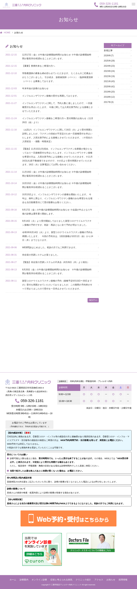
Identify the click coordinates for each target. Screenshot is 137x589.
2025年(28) (109, 61)
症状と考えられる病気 (61, 579)
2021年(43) (109, 81)
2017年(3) (109, 102)
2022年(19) (109, 76)
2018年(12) (109, 97)
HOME (7, 32)
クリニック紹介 (83, 579)
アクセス (98, 579)
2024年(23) (109, 66)
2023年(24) (109, 71)
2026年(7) (109, 55)
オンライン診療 (39, 579)
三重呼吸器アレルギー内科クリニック (66, 585)
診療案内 (24, 579)
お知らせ (110, 579)
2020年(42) (109, 86)
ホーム (13, 579)
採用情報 (123, 579)
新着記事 (108, 50)
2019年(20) (109, 92)
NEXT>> (93, 300)
